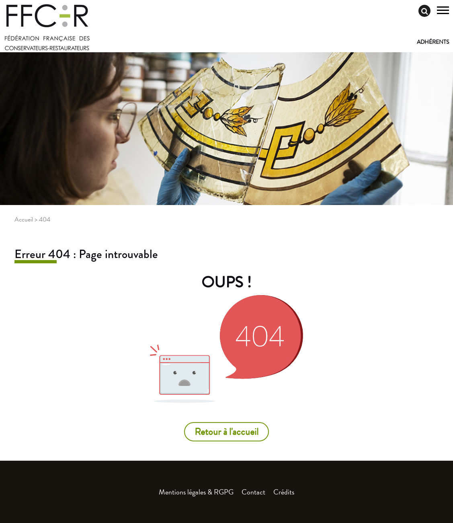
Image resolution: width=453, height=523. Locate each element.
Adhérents (433, 42)
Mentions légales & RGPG (196, 491)
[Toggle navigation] (443, 11)
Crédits (283, 491)
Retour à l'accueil (226, 432)
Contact (253, 491)
